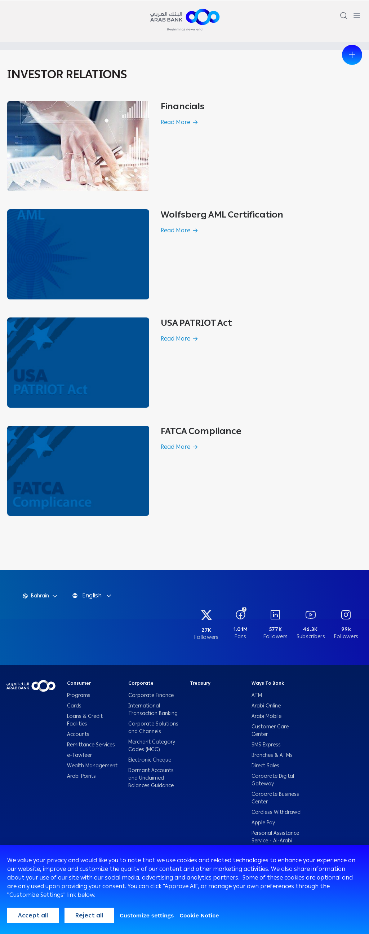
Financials (182, 106)
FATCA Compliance (201, 431)
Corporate (141, 683)
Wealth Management (92, 766)
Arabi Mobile (266, 716)
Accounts (79, 734)
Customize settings (147, 915)
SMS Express (266, 745)
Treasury (200, 683)
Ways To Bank (268, 683)
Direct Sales (265, 766)
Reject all (89, 915)
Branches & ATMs (272, 755)
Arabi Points (81, 776)
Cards (75, 706)
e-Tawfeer (79, 755)
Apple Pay (263, 823)
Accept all (33, 915)
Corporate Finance (151, 695)
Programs (79, 695)
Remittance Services (91, 745)
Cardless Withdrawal (277, 812)
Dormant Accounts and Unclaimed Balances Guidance (151, 778)
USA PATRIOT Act (196, 322)
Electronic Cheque (150, 760)
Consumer (79, 683)
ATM (257, 695)
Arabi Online (266, 706)
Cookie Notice (199, 915)
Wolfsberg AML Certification (222, 214)
